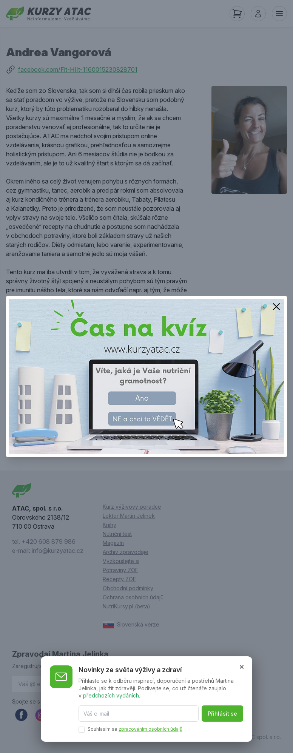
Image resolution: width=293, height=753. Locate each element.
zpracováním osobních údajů (150, 729)
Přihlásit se (222, 713)
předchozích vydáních (111, 695)
